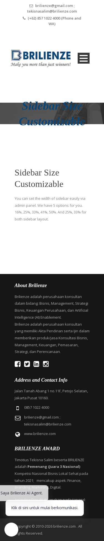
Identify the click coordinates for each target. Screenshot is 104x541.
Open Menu (84, 58)
